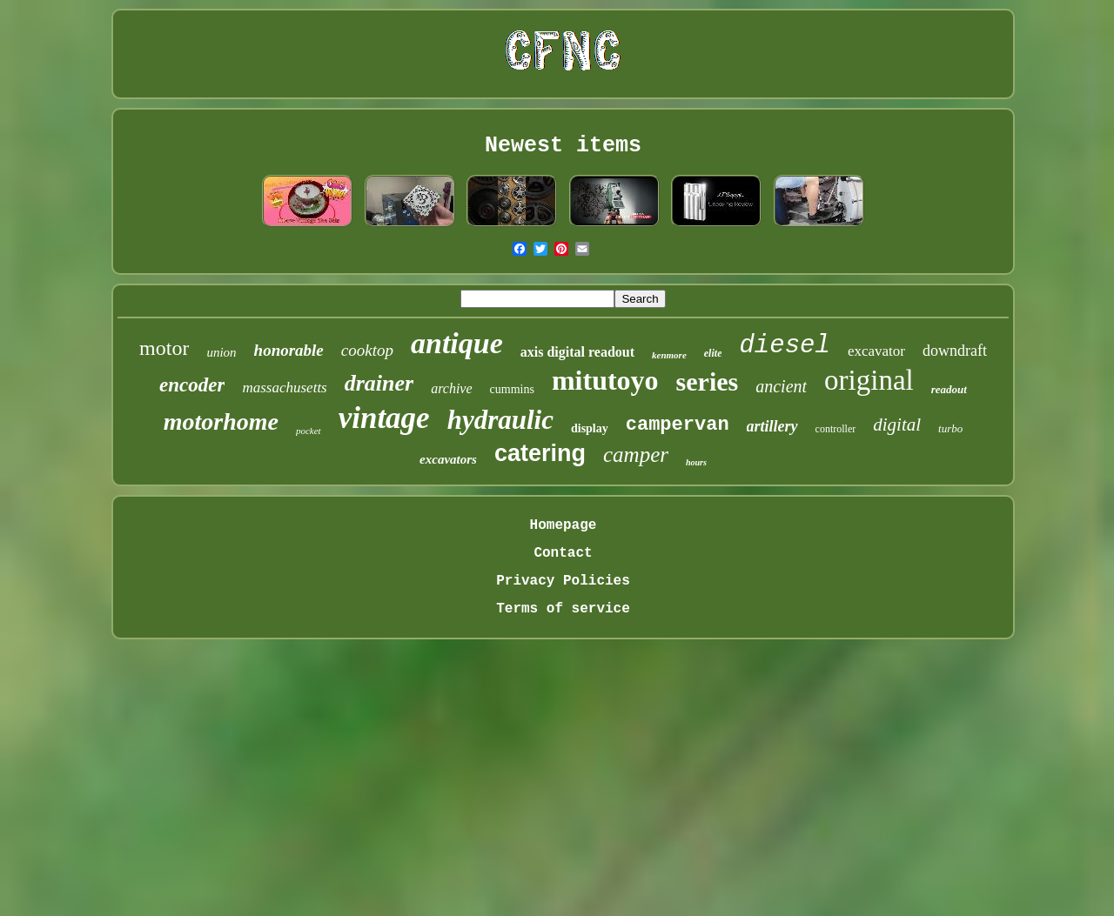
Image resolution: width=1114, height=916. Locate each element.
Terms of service (563, 609)
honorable (289, 350)
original (869, 380)
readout (949, 389)
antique (457, 343)
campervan (677, 425)
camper (635, 454)
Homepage (563, 525)
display (589, 428)
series (707, 381)
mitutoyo (605, 380)
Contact (563, 553)
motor (164, 348)
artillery (772, 426)
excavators (448, 459)
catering (540, 453)
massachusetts (284, 387)
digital (897, 424)
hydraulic (500, 420)
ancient (781, 386)
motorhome (221, 421)
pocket (308, 430)
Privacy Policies (563, 581)
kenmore (669, 355)
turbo (950, 428)
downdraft (955, 350)
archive (451, 388)
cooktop (367, 350)
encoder (192, 385)
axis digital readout (577, 351)
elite (713, 353)
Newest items (563, 145)
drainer (379, 383)
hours (696, 462)
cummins (512, 389)
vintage (384, 418)
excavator (876, 351)
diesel (784, 345)
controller (835, 429)
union (221, 352)
